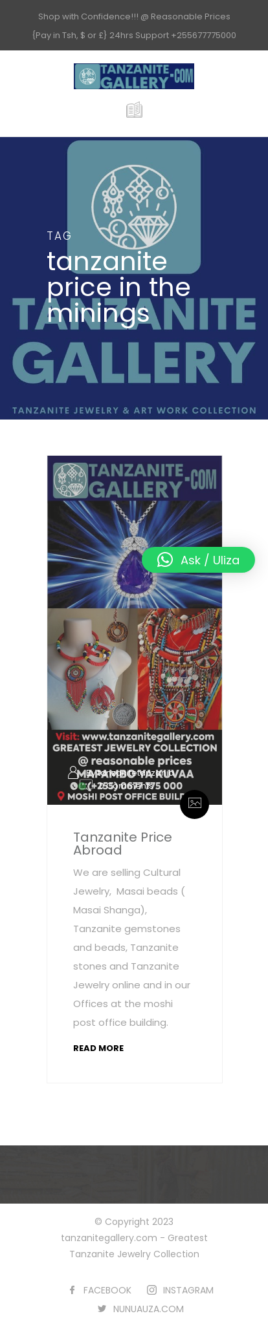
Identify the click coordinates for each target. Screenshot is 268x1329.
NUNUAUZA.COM (148, 1308)
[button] (198, 560)
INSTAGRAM (188, 1290)
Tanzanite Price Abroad (122, 843)
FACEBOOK (107, 1290)
